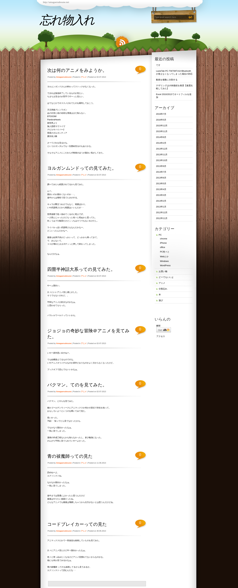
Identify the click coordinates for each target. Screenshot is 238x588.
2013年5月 (161, 183)
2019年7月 (161, 114)
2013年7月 (161, 172)
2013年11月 (161, 154)
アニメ (83, 77)
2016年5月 (161, 120)
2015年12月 (161, 125)
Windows (164, 261)
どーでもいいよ (166, 277)
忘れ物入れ (67, 20)
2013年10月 (161, 160)
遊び (161, 300)
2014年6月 (161, 137)
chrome (163, 238)
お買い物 (163, 271)
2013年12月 (161, 148)
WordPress (165, 265)
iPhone (163, 243)
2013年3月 (161, 195)
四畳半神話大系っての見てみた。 (81, 269)
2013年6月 (161, 177)
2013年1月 (161, 206)
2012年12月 (161, 212)
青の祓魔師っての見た (70, 456)
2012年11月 (161, 218)
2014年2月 (161, 143)
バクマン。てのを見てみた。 (77, 384)
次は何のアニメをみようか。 (77, 70)
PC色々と (164, 251)
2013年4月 (161, 189)
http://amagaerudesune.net (56, 2)
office (162, 247)
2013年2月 (161, 201)
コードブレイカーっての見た (77, 524)
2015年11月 (161, 131)
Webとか (164, 256)
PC (160, 235)
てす (158, 65)
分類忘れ (163, 289)
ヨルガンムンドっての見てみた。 (81, 168)
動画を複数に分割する (167, 79)
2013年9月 (161, 166)
